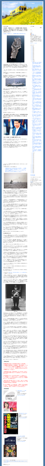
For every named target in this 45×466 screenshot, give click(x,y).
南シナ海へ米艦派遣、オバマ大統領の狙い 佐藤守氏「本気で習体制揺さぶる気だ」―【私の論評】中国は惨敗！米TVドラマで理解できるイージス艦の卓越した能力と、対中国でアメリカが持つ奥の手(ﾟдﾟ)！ (15, 385)
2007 (32, 172)
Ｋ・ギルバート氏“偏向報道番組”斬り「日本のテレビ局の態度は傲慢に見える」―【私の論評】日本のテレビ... (37, 73)
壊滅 (8, 461)
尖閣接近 (20, 461)
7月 (32, 156)
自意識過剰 (15, 461)
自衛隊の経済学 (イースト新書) (21, 390)
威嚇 (7, 461)
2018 (32, 55)
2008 (32, 171)
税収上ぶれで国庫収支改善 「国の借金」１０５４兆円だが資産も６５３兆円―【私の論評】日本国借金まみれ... (36, 106)
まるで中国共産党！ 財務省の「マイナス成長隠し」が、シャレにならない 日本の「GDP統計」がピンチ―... (36, 112)
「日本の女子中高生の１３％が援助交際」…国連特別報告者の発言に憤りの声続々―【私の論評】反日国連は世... (36, 147)
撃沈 (12, 461)
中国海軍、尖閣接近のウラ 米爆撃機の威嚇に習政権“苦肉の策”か (14, 33)
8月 (32, 155)
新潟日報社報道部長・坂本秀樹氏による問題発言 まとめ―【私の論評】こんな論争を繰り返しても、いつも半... (36, 83)
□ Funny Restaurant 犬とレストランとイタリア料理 (18, 3)
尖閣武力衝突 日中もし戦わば (23, 413)
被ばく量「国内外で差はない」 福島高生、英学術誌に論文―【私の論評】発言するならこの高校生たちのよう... (36, 70)
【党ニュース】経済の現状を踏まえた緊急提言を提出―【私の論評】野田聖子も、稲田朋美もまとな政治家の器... (36, 137)
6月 (32, 157)
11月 (32, 61)
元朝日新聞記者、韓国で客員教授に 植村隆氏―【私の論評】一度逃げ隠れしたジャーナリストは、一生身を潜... (37, 76)
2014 (32, 164)
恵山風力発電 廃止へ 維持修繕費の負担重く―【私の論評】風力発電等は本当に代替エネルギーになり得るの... (36, 92)
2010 (32, 169)
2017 (32, 56)
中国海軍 (22, 461)
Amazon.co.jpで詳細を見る (21, 395)
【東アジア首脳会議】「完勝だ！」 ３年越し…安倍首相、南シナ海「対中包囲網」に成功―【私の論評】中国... (37, 86)
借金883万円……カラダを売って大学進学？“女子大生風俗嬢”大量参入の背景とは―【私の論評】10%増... (37, 128)
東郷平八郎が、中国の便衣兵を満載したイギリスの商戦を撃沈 (17, 272)
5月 (32, 158)
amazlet (21, 391)
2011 (32, 168)
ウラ (6, 461)
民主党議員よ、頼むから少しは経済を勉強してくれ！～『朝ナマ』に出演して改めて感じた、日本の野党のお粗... (36, 121)
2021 (32, 52)
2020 (32, 53)
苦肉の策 (11, 461)
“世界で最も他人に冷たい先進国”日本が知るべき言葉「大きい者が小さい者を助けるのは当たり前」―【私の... (37, 125)
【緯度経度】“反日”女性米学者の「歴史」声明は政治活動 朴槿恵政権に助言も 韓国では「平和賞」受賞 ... (37, 143)
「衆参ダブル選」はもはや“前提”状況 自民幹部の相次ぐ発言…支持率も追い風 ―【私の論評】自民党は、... (37, 63)
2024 (32, 48)
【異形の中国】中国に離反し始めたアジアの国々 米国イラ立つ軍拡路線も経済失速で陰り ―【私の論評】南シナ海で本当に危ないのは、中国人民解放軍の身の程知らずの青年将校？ (15, 381)
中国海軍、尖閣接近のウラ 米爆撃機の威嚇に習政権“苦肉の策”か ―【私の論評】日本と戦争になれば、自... (36, 109)
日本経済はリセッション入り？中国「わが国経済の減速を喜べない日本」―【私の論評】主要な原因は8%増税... (36, 89)
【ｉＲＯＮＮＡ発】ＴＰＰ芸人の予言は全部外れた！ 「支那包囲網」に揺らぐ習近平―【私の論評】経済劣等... (36, 150)
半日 (26, 461)
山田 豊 (32, 34)
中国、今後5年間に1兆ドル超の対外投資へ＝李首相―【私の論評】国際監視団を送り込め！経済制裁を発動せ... (36, 79)
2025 (32, 47)
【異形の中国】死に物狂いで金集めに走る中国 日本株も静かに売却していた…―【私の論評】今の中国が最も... (36, 134)
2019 (32, 54)
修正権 (17, 461)
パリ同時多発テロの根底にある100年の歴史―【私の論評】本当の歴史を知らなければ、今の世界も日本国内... (37, 99)
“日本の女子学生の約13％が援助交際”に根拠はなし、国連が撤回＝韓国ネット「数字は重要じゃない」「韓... (36, 115)
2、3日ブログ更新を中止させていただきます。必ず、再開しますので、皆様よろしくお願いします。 (36, 119)
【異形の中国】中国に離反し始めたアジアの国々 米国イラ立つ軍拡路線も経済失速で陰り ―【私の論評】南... (36, 140)
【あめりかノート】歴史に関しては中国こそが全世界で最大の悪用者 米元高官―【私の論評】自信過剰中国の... (37, 102)
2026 (32, 46)
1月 (32, 163)
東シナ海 (25, 461)
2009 (32, 170)
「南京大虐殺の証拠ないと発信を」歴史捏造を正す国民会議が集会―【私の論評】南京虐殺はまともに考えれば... (36, 66)
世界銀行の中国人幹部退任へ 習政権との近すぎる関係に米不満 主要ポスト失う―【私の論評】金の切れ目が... (36, 96)
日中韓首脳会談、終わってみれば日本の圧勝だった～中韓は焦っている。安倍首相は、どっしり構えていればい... (36, 130)
